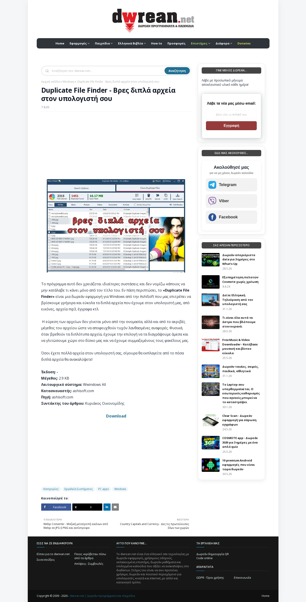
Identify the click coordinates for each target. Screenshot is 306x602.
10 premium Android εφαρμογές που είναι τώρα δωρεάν (238, 464)
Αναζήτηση (177, 71)
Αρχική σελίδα (50, 81)
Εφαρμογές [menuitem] (78, 43)
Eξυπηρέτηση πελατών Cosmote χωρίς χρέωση (240, 279)
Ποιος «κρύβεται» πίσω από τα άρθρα (90, 556)
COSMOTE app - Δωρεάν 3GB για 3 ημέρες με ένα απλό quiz (240, 442)
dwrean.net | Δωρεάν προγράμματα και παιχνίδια (102, 596)
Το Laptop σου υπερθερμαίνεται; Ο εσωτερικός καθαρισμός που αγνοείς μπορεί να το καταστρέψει (241, 393)
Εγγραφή (231, 125)
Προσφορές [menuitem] (176, 43)
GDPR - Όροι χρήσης (210, 578)
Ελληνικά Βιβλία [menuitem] (130, 43)
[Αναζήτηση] (108, 70)
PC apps (103, 489)
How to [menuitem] (156, 43)
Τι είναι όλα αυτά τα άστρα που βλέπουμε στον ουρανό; (239, 322)
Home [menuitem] (60, 43)
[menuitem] (200, 43)
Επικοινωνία (242, 578)
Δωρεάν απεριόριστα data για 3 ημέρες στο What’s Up (238, 259)
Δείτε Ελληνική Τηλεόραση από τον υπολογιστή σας (237, 299)
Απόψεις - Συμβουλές (88, 564)
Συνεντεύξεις (46, 560)
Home (266, 596)
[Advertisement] (116, 147)
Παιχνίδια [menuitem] (102, 43)
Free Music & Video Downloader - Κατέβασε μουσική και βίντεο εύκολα (240, 346)
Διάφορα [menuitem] (222, 43)
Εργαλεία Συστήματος (78, 489)
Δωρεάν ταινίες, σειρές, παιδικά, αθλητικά (240, 369)
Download (116, 416)
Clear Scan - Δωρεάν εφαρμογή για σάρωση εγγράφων (239, 420)
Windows (68, 81)
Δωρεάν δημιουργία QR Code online (212, 556)
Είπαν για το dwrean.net (53, 554)
